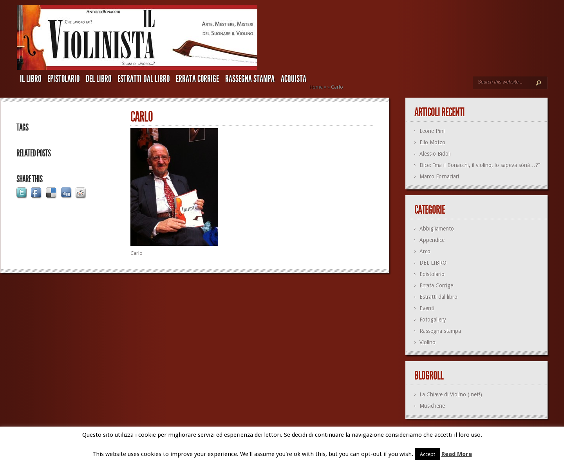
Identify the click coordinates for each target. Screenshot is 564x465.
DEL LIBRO (98, 78)
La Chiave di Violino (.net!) (450, 394)
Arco (424, 251)
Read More (456, 454)
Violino (427, 342)
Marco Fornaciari (439, 176)
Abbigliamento (436, 228)
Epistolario (63, 78)
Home (316, 87)
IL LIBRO (30, 78)
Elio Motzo (432, 142)
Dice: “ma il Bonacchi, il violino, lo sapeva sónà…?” (479, 165)
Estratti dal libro (144, 78)
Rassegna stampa (250, 78)
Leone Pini (432, 131)
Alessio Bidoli (435, 154)
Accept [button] (427, 454)
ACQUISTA (293, 78)
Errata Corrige (197, 78)
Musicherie (432, 406)
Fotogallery (432, 319)
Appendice (432, 240)
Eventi (426, 308)
